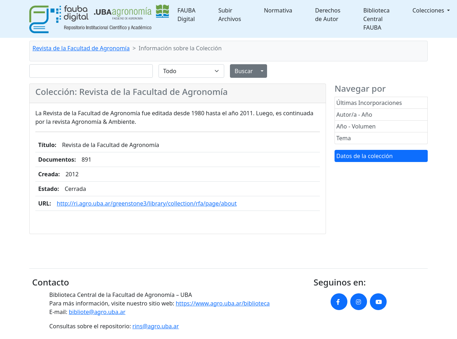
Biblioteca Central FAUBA (376, 18)
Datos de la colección (364, 156)
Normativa (278, 10)
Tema (343, 138)
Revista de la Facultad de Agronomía (81, 48)
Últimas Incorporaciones (369, 103)
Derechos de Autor (328, 14)
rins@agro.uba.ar (155, 326)
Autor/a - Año (354, 114)
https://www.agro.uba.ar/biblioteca (223, 303)
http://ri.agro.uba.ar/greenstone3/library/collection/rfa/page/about (147, 203)
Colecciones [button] (429, 10)
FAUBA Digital (186, 14)
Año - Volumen (356, 126)
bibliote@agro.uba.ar (97, 312)
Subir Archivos (229, 14)
